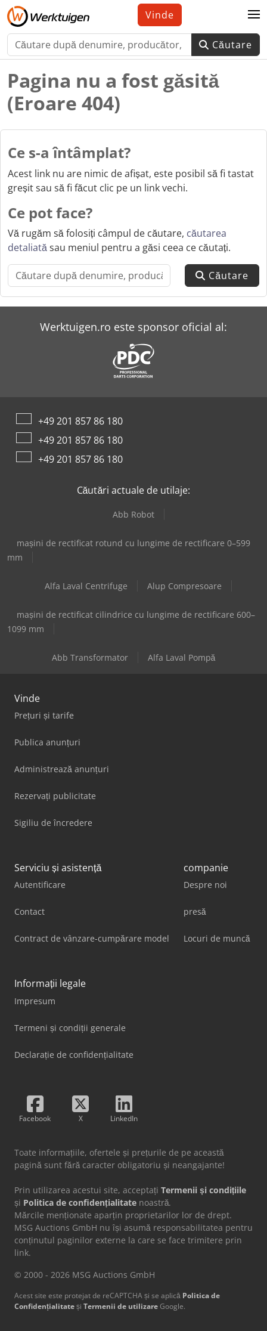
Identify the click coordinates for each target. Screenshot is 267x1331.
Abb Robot (133, 514)
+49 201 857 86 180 (80, 421)
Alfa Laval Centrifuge (86, 586)
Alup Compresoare (184, 586)
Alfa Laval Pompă (182, 657)
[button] (254, 15)
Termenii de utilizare (120, 1306)
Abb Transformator (90, 657)
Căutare (225, 44)
